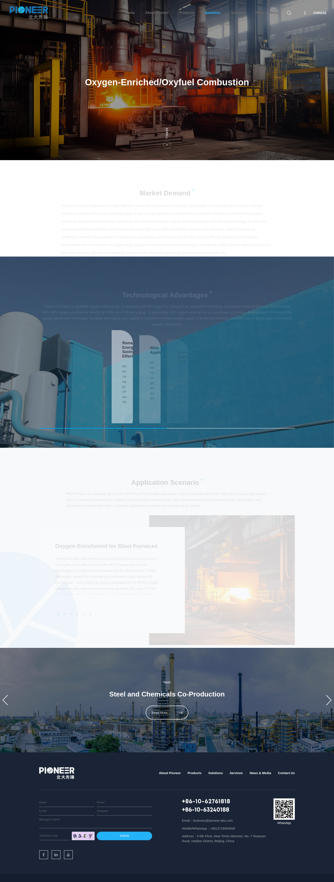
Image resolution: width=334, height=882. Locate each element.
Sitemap (242, 871)
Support (289, 871)
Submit (124, 822)
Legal (255, 871)
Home (130, 13)
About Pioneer (157, 13)
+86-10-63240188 (205, 797)
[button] (5, 687)
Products (186, 13)
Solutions (212, 13)
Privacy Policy (271, 871)
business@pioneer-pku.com (213, 807)
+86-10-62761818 (206, 788)
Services (238, 13)
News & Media (267, 13)
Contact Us (286, 760)
